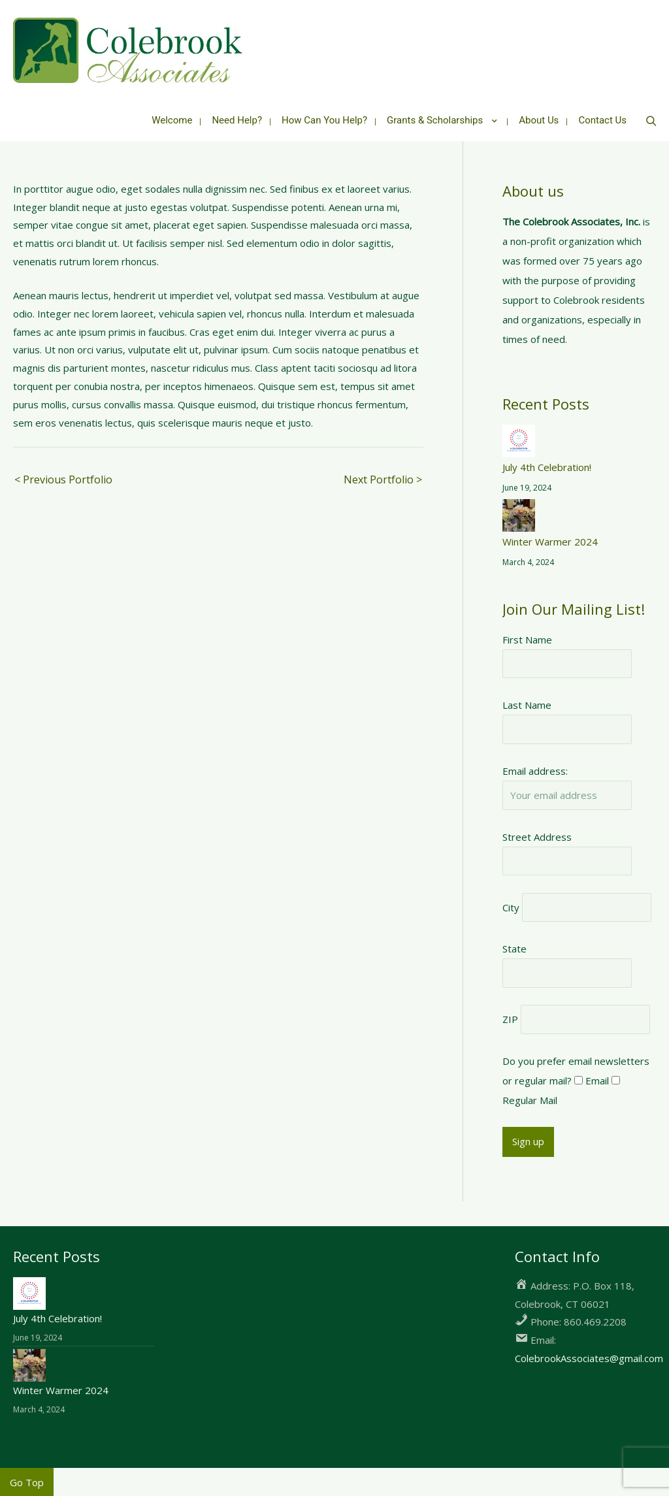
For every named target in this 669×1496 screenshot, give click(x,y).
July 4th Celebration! (546, 465)
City (510, 905)
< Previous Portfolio (63, 477)
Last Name (526, 703)
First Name (527, 637)
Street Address (537, 834)
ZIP (510, 1017)
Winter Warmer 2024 (550, 539)
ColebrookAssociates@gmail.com (589, 1356)
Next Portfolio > (383, 477)
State (514, 947)
